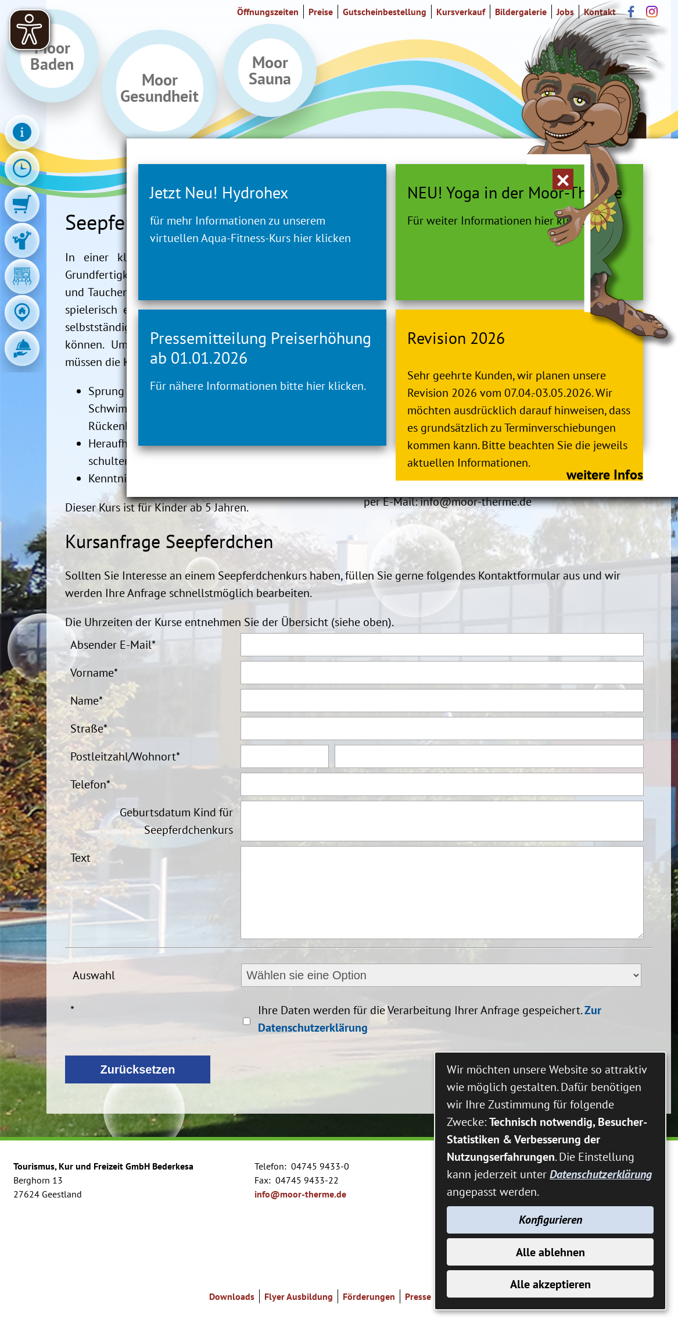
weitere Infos (506, 560)
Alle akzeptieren (550, 1283)
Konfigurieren (550, 1218)
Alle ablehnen (550, 1251)
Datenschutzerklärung (601, 1172)
